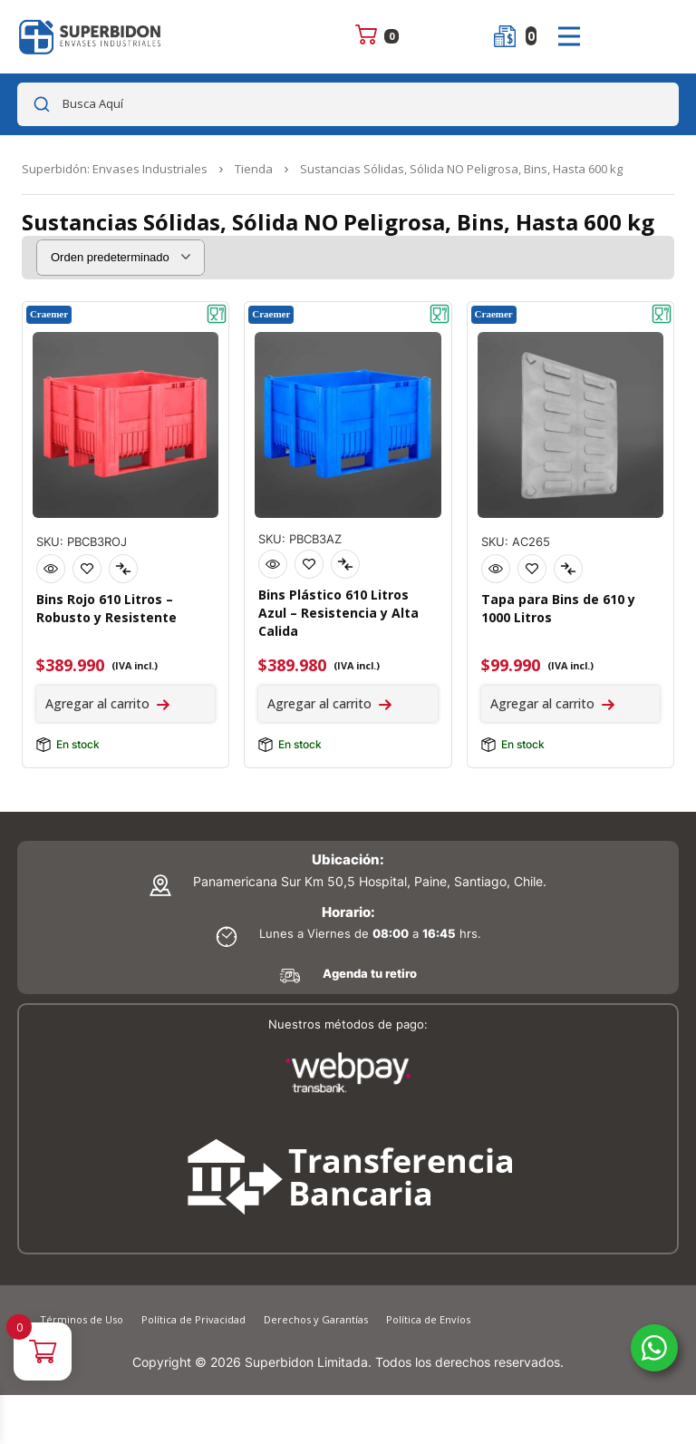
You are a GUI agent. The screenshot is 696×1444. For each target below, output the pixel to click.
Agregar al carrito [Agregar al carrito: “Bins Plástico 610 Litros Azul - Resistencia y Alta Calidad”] (319, 703)
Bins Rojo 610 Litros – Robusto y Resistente (106, 608)
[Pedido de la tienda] (120, 257)
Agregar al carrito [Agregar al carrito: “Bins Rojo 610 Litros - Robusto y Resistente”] (97, 703)
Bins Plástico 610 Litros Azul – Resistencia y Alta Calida (338, 612)
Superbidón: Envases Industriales (115, 169)
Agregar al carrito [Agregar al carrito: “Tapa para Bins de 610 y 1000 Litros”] (542, 703)
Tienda (254, 169)
